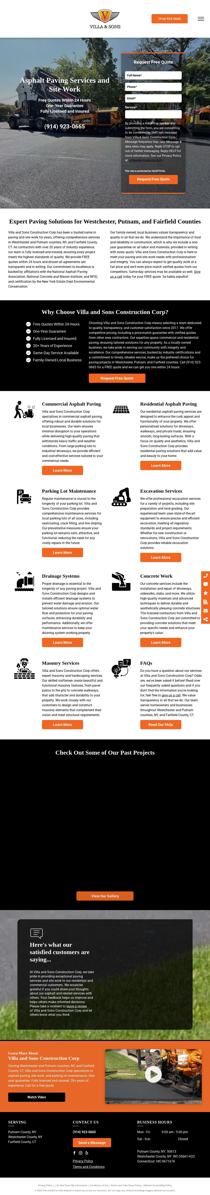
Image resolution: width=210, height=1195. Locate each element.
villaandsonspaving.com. (146, 160)
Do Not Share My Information (72, 1185)
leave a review (76, 1006)
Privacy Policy (83, 1161)
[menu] (201, 19)
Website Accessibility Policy (158, 1185)
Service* (131, 107)
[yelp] (86, 1153)
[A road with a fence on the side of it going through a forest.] (55, 799)
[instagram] (80, 1153)
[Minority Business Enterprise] (88, 151)
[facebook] (74, 1153)
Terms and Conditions (89, 1167)
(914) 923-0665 (64, 126)
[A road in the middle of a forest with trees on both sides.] (108, 783)
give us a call (171, 695)
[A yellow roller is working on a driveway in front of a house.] (41, 862)
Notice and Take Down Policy (126, 1185)
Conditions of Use (99, 1185)
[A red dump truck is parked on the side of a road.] (105, 847)
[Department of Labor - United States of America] (41, 151)
